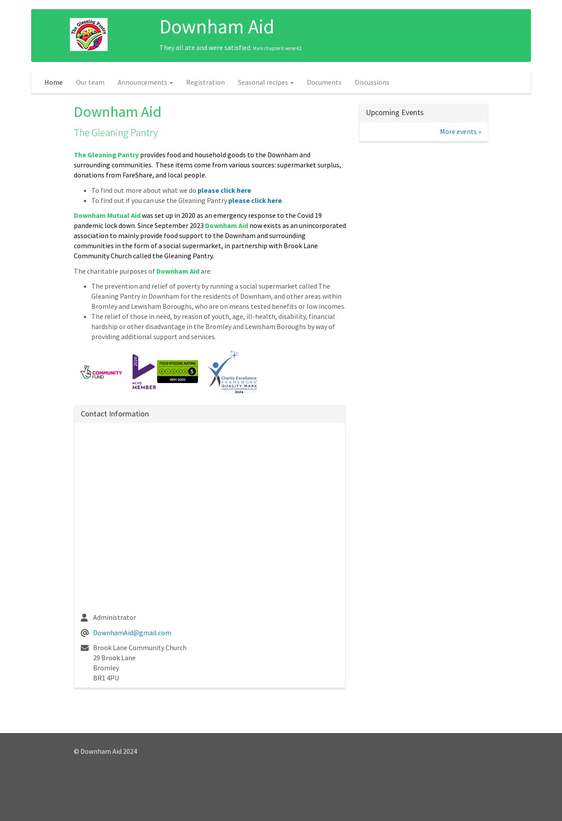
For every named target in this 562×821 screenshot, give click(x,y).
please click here (224, 190)
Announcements (145, 82)
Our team (90, 82)
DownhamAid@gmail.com (132, 632)
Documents (324, 82)
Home (53, 82)
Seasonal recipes (266, 82)
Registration (205, 82)
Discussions (372, 82)
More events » (460, 131)
